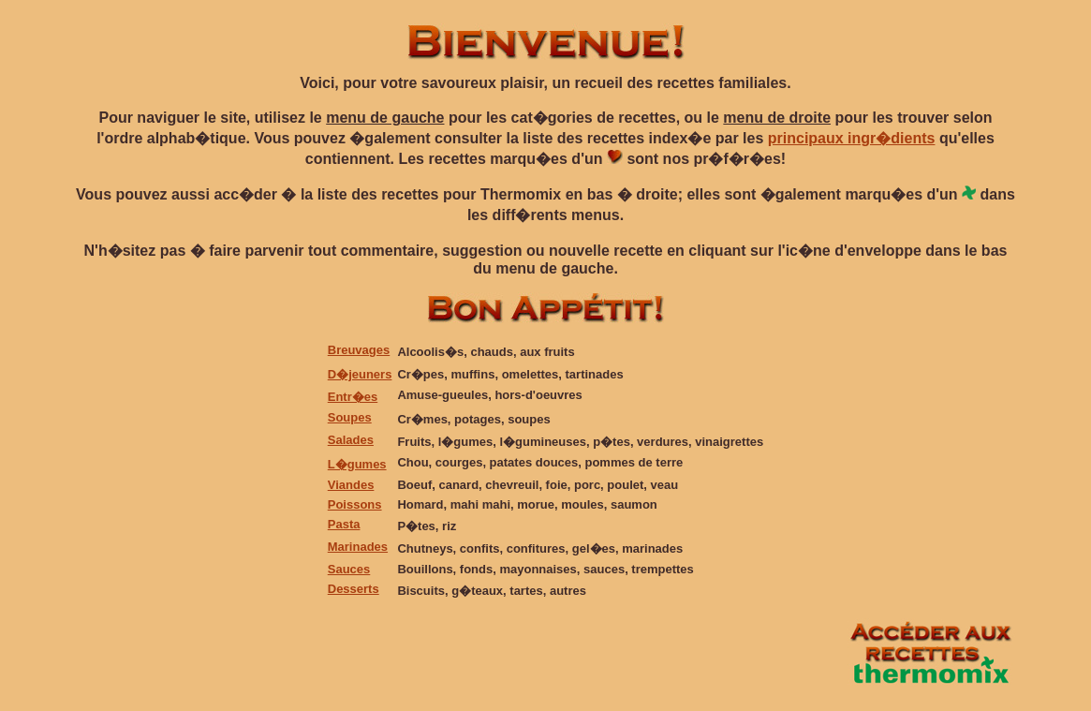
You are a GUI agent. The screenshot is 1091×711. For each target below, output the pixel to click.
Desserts (353, 589)
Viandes (351, 485)
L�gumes (357, 464)
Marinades (358, 547)
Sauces (349, 569)
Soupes (350, 417)
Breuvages (359, 350)
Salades (351, 440)
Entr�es (352, 397)
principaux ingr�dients (852, 138)
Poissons (355, 504)
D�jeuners (360, 374)
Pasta (344, 524)
